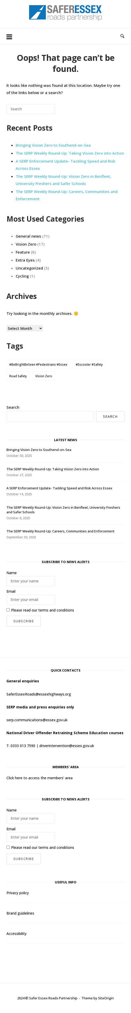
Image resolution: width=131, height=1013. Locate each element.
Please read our (40, 610)
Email (10, 591)
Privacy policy (17, 892)
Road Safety (18, 376)
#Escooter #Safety (89, 364)
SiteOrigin (106, 998)
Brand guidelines (20, 913)
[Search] (43, 111)
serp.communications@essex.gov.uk (36, 719)
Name (11, 572)
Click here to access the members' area (39, 777)
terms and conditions (56, 610)
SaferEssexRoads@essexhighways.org (38, 694)
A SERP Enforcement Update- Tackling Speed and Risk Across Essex (59, 488)
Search (12, 407)
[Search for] (30, 109)
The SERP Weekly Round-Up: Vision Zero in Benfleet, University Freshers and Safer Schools (63, 180)
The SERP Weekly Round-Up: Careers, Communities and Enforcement (60, 531)
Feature (23, 252)
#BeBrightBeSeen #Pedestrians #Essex (38, 364)
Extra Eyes (25, 260)
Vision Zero (26, 244)
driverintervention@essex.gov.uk (66, 745)
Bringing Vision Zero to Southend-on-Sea (53, 145)
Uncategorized (29, 268)
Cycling (22, 276)
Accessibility (16, 933)
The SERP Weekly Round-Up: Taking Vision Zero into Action (70, 153)
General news (28, 236)
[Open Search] (122, 36)
